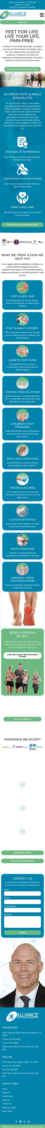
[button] (22, 785)
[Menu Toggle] (42, 15)
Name (6, 890)
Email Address (10, 906)
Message (8, 914)
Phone (6, 898)
